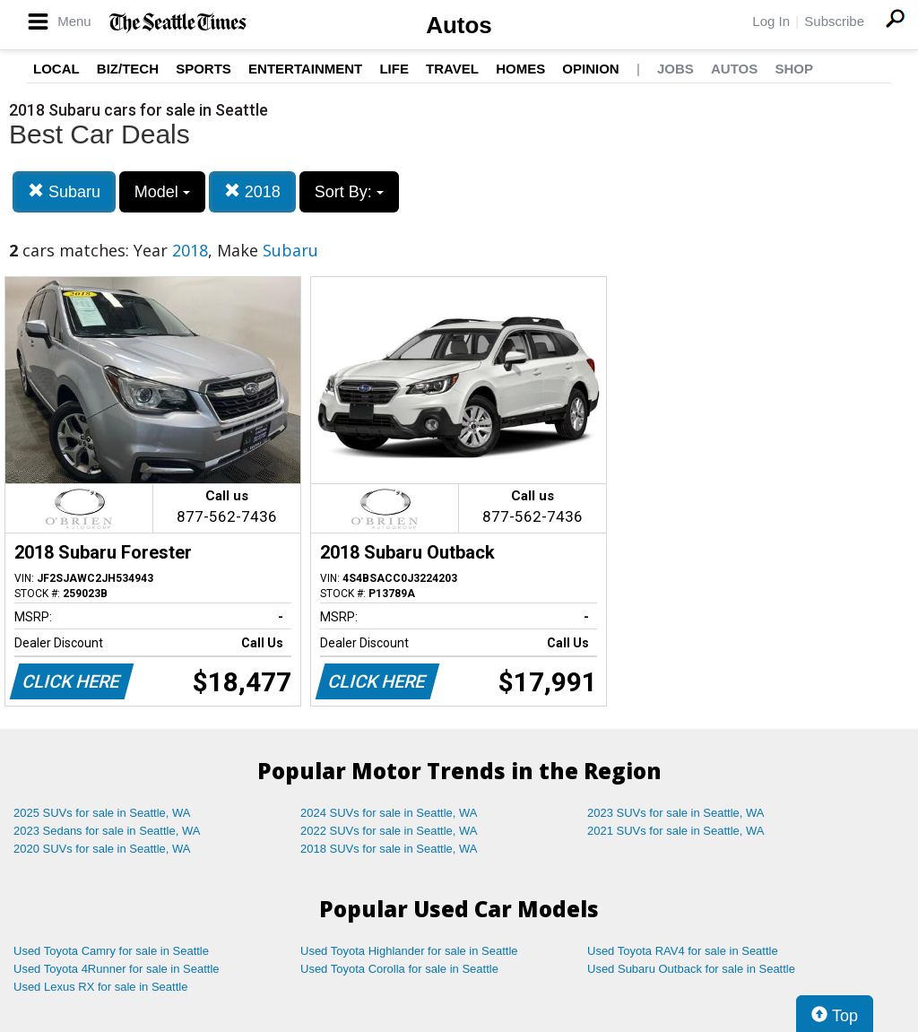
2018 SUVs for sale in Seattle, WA (389, 848)
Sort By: (349, 192)
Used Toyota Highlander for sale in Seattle (409, 951)
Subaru (64, 191)
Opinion (590, 68)
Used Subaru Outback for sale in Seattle (691, 969)
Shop (794, 68)
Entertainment (305, 68)
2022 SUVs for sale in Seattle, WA (389, 830)
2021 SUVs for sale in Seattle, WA (676, 830)
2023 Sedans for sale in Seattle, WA (106, 830)
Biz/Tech (128, 68)
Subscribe (834, 21)
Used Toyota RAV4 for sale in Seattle (682, 951)
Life (394, 68)
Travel (452, 68)
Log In (771, 21)
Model (162, 192)
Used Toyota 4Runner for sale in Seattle (116, 969)
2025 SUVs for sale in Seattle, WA (102, 813)
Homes (520, 68)
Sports (203, 68)
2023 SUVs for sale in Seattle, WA (676, 813)
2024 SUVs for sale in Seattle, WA (389, 813)
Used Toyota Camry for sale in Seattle (111, 951)
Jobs (675, 68)
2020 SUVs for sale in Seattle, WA (102, 848)
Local (56, 68)
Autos (459, 25)
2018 (252, 191)
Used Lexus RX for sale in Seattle (100, 986)
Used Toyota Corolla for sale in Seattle (399, 969)
